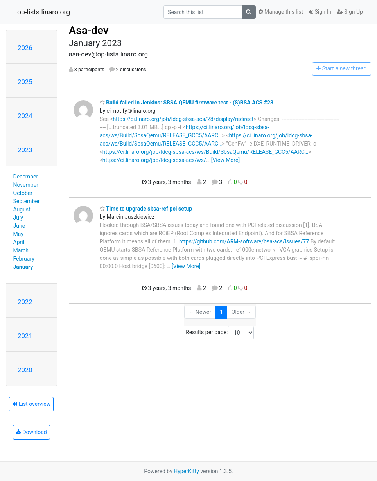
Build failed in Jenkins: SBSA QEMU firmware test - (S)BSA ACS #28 (186, 102)
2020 (25, 370)
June (19, 226)
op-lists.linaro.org (43, 12)
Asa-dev (89, 30)
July (18, 217)
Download (31, 432)
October (22, 193)
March (21, 250)
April (19, 242)
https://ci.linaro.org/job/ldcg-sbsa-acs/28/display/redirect (183, 119)
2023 (25, 150)
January (23, 267)
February (23, 259)
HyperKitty (186, 471)
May (18, 234)
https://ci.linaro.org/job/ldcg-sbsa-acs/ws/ (154, 160)
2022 (25, 302)
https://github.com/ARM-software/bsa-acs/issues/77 (244, 241)
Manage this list (281, 12)
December (25, 176)
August (22, 209)
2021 (25, 336)
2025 (25, 82)
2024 (25, 116)
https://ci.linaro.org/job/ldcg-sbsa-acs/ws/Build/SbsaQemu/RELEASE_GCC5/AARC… (205, 152)
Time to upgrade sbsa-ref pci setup (146, 208)
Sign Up (350, 12)
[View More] (225, 160)
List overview (31, 404)
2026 (25, 48)
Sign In (320, 12)
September (26, 201)
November (25, 185)
